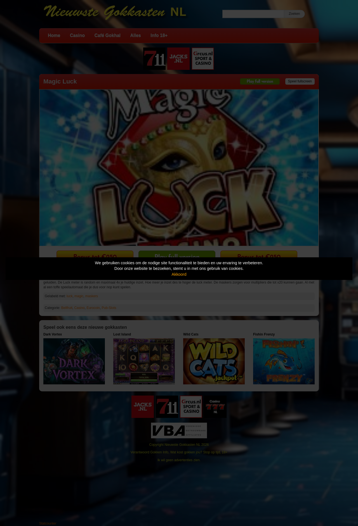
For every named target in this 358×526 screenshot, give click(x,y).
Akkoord (179, 274)
